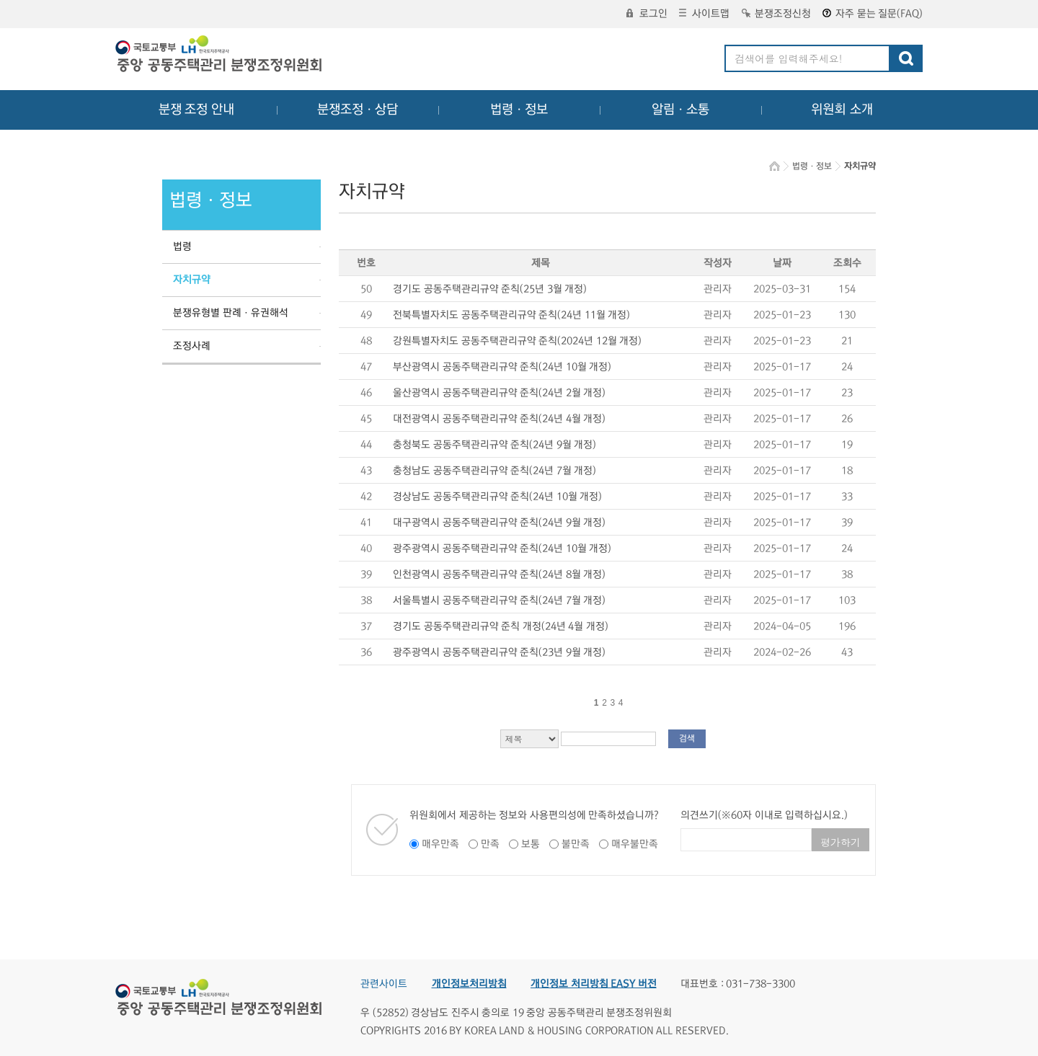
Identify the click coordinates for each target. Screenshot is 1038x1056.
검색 (687, 738)
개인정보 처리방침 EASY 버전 (594, 984)
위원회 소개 (842, 109)
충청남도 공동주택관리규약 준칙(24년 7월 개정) (494, 470)
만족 (490, 844)
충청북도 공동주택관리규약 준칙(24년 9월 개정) (494, 445)
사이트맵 (704, 13)
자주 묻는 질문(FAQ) (872, 13)
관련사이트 (383, 984)
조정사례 (191, 346)
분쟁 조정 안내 (196, 109)
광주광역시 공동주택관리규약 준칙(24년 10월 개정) (502, 548)
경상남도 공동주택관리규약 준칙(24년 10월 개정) (497, 496)
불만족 (576, 844)
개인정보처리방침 (469, 984)
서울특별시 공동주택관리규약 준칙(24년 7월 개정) (499, 600)
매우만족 (440, 844)
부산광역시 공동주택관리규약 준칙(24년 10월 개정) (502, 367)
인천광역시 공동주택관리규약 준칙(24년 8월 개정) (499, 574)
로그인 (646, 13)
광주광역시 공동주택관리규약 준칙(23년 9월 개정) (499, 652)
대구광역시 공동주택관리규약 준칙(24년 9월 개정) (499, 522)
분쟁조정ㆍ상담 (357, 109)
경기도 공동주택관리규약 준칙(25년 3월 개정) (490, 289)
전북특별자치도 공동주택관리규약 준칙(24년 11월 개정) (511, 315)
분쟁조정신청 (776, 13)
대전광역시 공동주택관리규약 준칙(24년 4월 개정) (499, 419)
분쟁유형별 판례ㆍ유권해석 (230, 313)
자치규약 (191, 279)
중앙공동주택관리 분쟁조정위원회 (219, 55)
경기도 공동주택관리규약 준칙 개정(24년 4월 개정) (500, 626)
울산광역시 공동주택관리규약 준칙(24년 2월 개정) (499, 393)
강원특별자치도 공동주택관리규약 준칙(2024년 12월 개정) (517, 341)
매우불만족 (634, 844)
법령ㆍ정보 (519, 109)
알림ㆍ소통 (680, 109)
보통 (530, 844)
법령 (182, 246)
